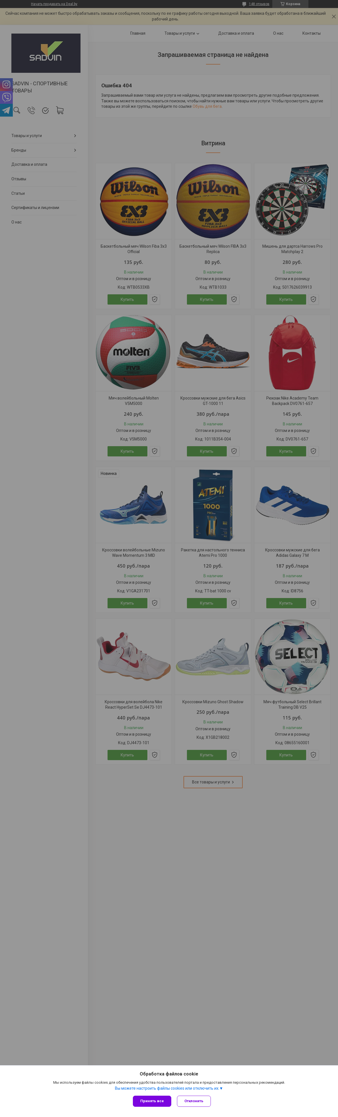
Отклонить (193, 1101)
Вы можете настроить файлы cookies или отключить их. (167, 1088)
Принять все (152, 1101)
